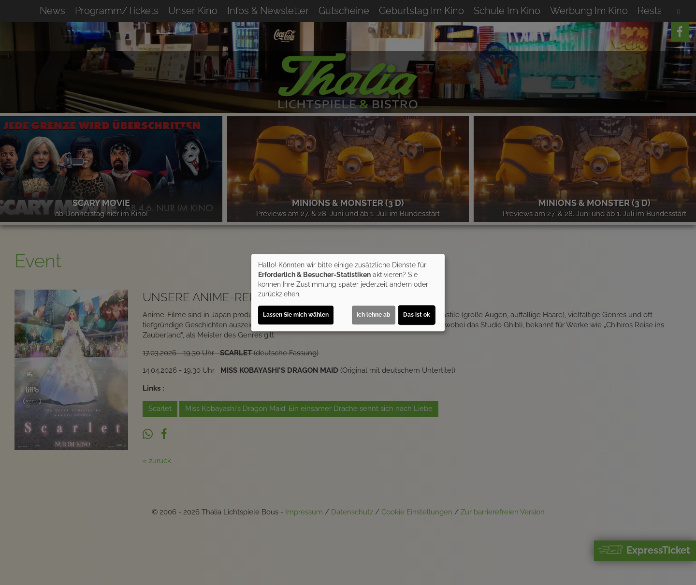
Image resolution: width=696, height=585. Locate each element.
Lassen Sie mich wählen (296, 314)
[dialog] (348, 292)
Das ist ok (416, 314)
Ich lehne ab (374, 314)
